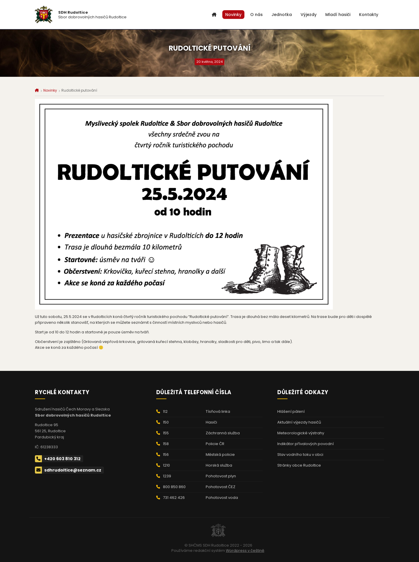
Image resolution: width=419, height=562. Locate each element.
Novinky (233, 14)
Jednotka (281, 14)
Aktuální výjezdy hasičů (299, 422)
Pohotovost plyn (221, 476)
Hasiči (211, 422)
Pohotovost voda (222, 497)
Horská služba (219, 465)
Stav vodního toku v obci (300, 454)
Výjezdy (309, 14)
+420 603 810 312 (58, 458)
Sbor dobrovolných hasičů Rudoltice (92, 15)
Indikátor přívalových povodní (305, 444)
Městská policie (220, 454)
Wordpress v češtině (245, 550)
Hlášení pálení (291, 411)
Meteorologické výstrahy (300, 433)
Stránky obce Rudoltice (299, 465)
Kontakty (368, 14)
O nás (256, 14)
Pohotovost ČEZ (220, 487)
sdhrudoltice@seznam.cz (68, 470)
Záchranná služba (223, 433)
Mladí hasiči (337, 14)
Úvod (214, 14)
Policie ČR (215, 444)
